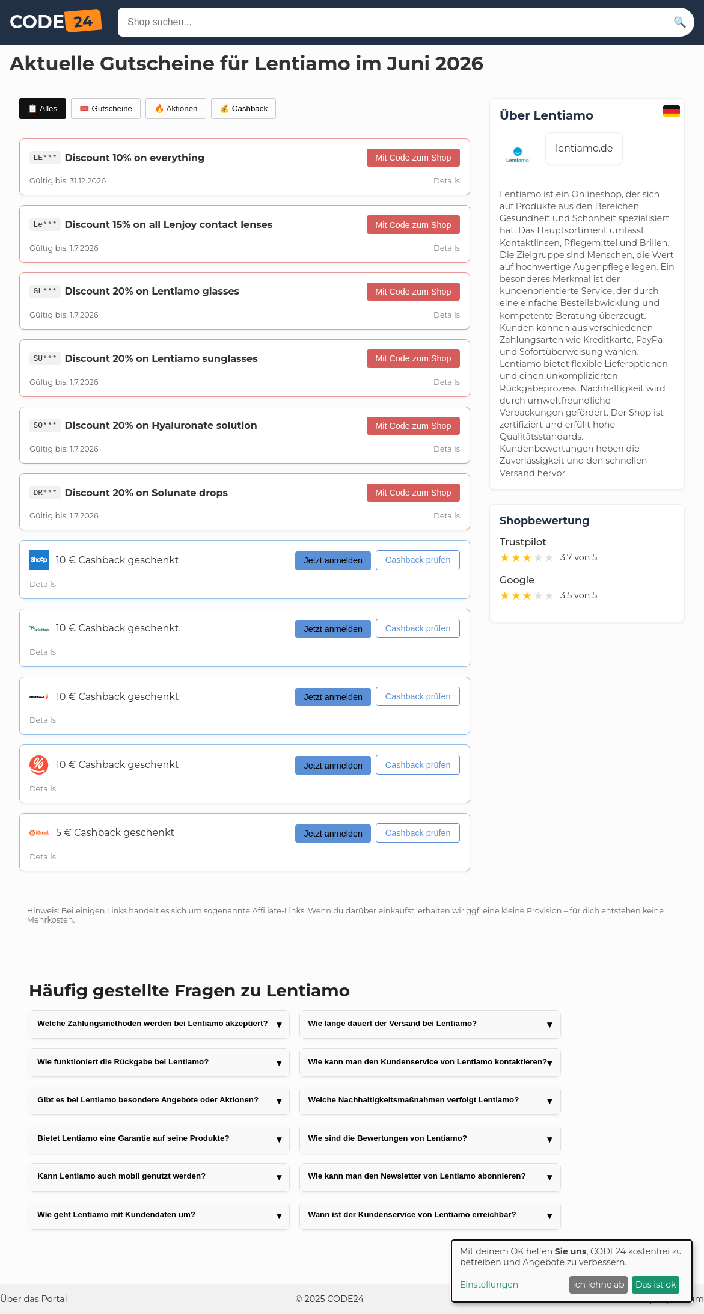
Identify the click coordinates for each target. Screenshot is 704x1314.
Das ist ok (655, 1284)
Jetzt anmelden (333, 560)
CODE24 (345, 1299)
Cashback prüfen (418, 560)
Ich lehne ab (599, 1284)
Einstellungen (489, 1284)
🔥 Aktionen (176, 108)
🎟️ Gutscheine (105, 108)
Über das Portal (33, 1299)
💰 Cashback (243, 108)
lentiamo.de (584, 148)
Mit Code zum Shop (413, 157)
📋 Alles (42, 108)
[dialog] (571, 1271)
